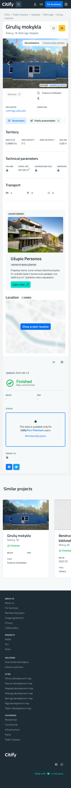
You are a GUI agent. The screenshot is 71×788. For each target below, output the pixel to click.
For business (54, 4)
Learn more (20, 284)
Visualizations (32, 43)
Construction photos (54, 43)
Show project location (35, 326)
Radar (8, 639)
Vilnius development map (18, 678)
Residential (11, 719)
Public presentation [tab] (45, 120)
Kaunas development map (18, 683)
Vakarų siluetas (57, 85)
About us (9, 603)
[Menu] (66, 4)
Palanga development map (19, 693)
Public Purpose (12, 739)
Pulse (8, 649)
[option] (35, 63)
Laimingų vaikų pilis (16, 110)
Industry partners (14, 667)
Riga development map (17, 703)
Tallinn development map (18, 708)
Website (14, 94)
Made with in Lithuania (49, 773)
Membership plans (35, 436)
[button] (8, 63)
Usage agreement (14, 618)
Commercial (11, 724)
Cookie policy (11, 628)
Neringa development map (19, 698)
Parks (8, 734)
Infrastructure (12, 729)
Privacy (9, 623)
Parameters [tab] (16, 120)
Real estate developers (17, 662)
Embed (26, 297)
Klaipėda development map (19, 688)
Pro (7, 644)
